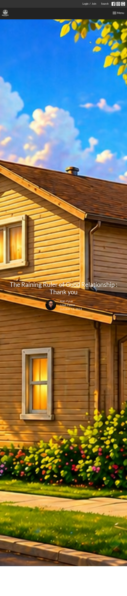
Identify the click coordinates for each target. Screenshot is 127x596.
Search (105, 3)
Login (86, 3)
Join (94, 3)
